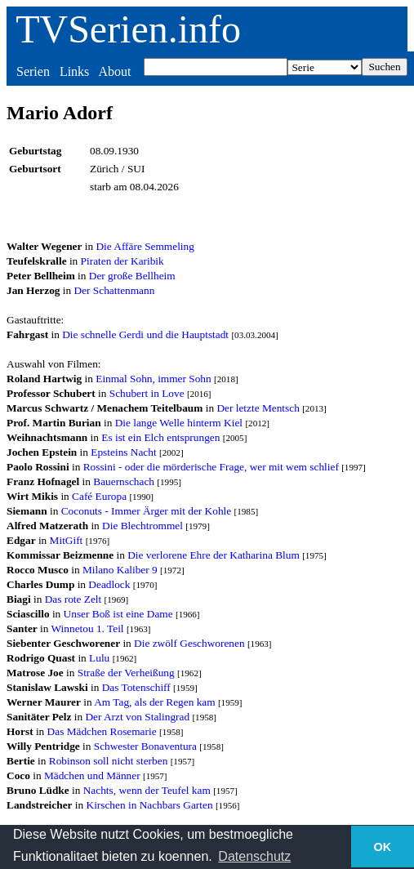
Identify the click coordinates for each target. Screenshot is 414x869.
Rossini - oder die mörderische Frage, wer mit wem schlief (211, 467)
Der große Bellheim (132, 276)
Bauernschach (123, 481)
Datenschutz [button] (254, 856)
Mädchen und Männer (92, 775)
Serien (33, 71)
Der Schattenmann (114, 290)
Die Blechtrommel (142, 525)
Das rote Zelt (73, 599)
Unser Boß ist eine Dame (118, 614)
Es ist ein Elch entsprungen (160, 437)
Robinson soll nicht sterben (108, 761)
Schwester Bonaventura (145, 746)
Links (74, 71)
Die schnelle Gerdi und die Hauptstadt (145, 334)
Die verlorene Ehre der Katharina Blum (213, 555)
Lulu (99, 658)
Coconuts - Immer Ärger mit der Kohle (146, 511)
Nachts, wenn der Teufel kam (147, 790)
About (114, 71)
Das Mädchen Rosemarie (102, 731)
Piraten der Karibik (122, 261)
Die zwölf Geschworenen (189, 643)
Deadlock (109, 584)
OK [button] (383, 846)
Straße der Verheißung (126, 672)
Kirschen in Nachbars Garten (150, 805)
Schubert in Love (147, 393)
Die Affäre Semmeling (145, 246)
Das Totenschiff (136, 687)
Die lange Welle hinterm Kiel (179, 423)
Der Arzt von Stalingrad (137, 717)
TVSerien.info (128, 29)
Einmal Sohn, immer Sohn (153, 378)
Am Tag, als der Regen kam (154, 702)
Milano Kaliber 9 (120, 570)
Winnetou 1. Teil (87, 628)
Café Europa (99, 496)
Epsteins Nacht (123, 452)
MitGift (66, 540)
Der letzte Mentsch (257, 408)
